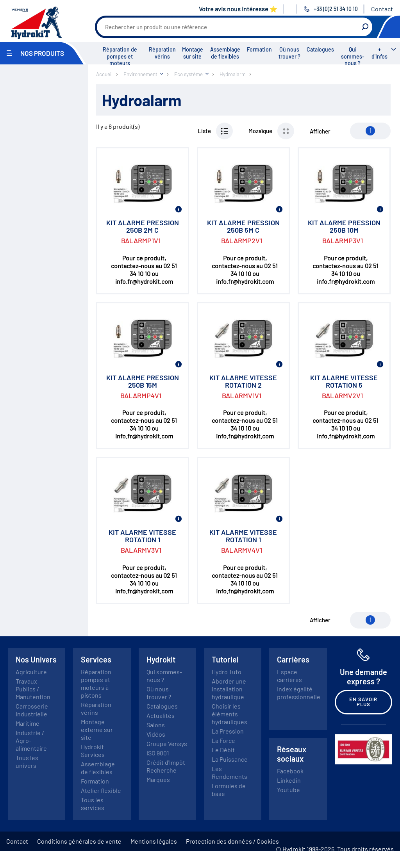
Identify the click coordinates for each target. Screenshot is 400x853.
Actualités (160, 715)
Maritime (27, 723)
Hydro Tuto (226, 671)
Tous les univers (27, 761)
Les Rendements (229, 772)
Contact (382, 8)
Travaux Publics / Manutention (33, 688)
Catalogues (320, 49)
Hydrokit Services (93, 750)
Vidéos (155, 734)
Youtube (288, 789)
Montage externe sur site (97, 729)
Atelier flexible (101, 790)
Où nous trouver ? (289, 53)
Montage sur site (192, 53)
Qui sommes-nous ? (352, 56)
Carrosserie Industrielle (32, 710)
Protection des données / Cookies (232, 841)
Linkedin (289, 780)
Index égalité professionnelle (298, 692)
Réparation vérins (162, 53)
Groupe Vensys (166, 743)
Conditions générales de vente (79, 841)
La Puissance (230, 759)
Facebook (290, 771)
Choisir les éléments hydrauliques (229, 713)
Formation (259, 49)
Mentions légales (153, 841)
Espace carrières (289, 675)
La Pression (228, 731)
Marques (158, 779)
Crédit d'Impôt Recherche (165, 766)
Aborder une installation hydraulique (229, 688)
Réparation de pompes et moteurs (120, 56)
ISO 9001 (157, 753)
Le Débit (223, 749)
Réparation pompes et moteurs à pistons (96, 683)
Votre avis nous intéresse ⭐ (238, 8)
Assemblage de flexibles (225, 53)
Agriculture (31, 671)
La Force (223, 740)
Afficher (320, 131)
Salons (155, 724)
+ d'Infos (379, 53)
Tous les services (92, 803)
